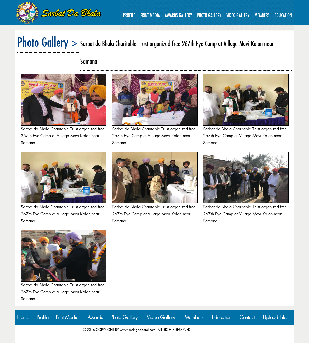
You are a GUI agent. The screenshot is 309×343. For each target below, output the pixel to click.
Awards (95, 317)
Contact (247, 317)
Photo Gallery (209, 15)
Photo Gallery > (47, 42)
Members (262, 15)
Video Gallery (237, 15)
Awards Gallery (178, 15)
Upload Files (275, 317)
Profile (129, 15)
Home (23, 317)
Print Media (150, 15)
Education (283, 15)
